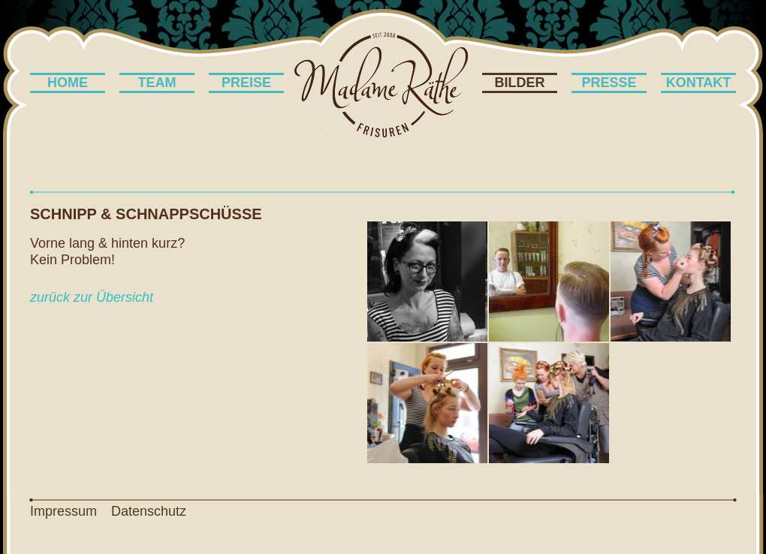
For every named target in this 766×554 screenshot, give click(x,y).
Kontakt (698, 82)
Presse (608, 82)
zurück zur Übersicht (91, 297)
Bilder (520, 82)
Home (67, 82)
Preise (246, 82)
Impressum (63, 511)
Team (157, 82)
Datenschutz (148, 511)
